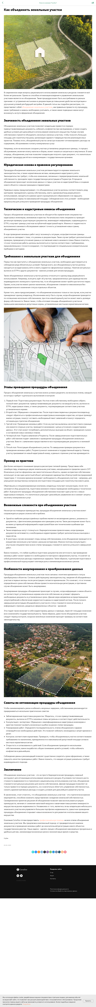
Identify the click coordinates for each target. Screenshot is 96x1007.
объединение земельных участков (29, 97)
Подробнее (26, 1004)
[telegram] (21, 984)
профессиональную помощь (62, 921)
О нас (51, 981)
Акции (52, 984)
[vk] (18, 984)
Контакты (53, 987)
